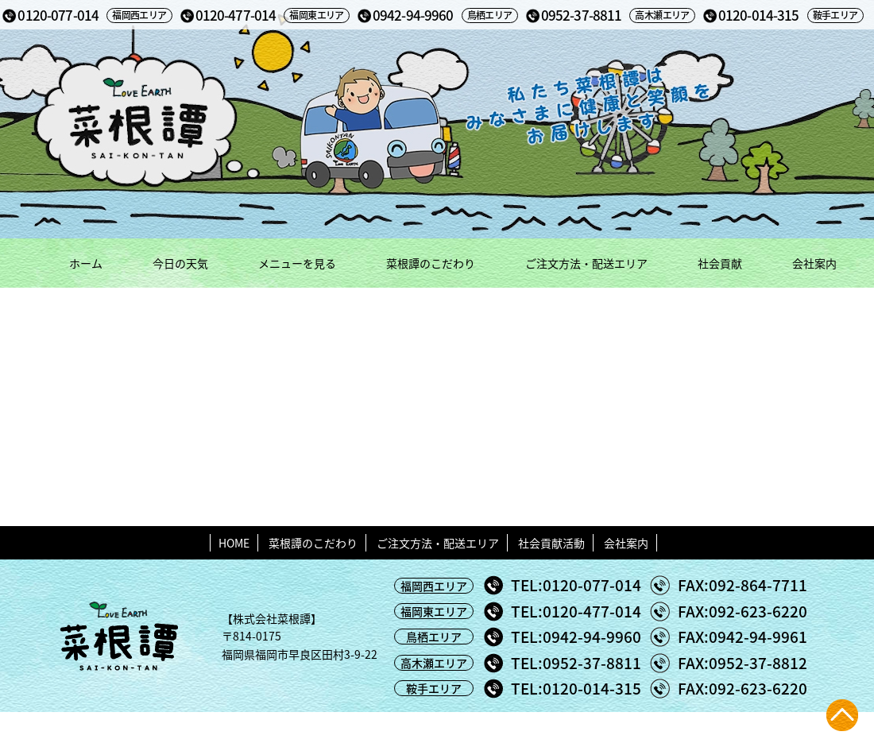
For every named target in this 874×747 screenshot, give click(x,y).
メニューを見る (297, 263)
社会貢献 (720, 263)
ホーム (85, 263)
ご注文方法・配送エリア (586, 263)
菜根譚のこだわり (430, 263)
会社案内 (814, 263)
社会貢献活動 (551, 543)
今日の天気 (180, 263)
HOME (233, 543)
